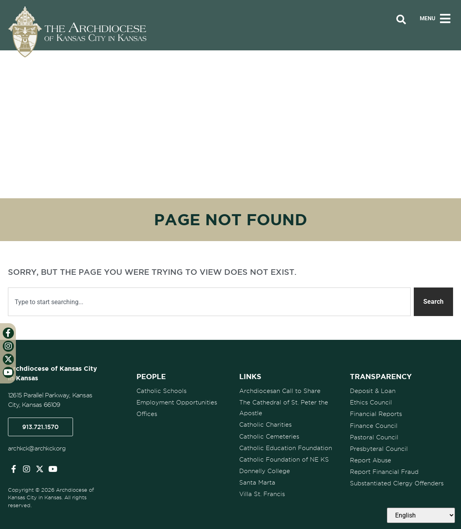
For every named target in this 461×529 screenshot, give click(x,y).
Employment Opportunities (176, 402)
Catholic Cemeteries (269, 436)
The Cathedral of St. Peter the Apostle (283, 407)
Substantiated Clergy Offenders (397, 483)
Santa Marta (257, 482)
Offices (146, 414)
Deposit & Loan (373, 391)
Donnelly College (264, 471)
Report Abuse (370, 460)
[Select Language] (421, 515)
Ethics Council (371, 402)
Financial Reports (376, 414)
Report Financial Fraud (384, 471)
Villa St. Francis (262, 494)
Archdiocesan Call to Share (280, 391)
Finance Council (374, 425)
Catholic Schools (161, 391)
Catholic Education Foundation (285, 448)
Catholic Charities (265, 425)
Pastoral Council (374, 437)
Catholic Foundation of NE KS (284, 459)
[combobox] (209, 302)
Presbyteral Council (379, 448)
